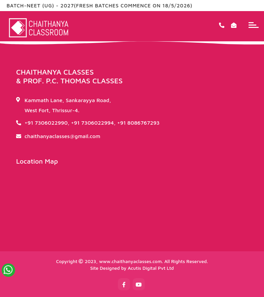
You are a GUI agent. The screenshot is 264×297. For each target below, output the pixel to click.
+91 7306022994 (92, 123)
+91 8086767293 (138, 123)
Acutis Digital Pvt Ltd (151, 268)
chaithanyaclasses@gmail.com (62, 136)
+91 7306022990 (46, 123)
